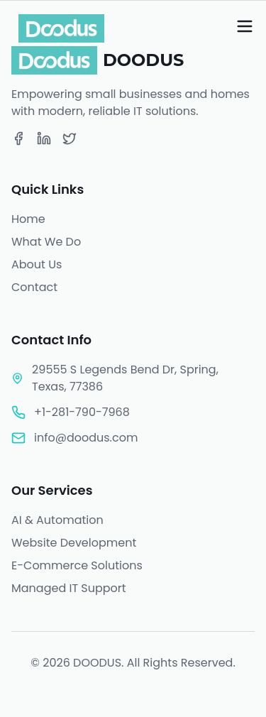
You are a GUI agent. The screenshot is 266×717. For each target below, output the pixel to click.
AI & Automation (57, 520)
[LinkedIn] (44, 138)
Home (28, 219)
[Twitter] (69, 138)
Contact (34, 287)
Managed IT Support (68, 588)
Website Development (73, 543)
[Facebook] (18, 138)
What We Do (46, 242)
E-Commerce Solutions (77, 565)
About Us (36, 264)
